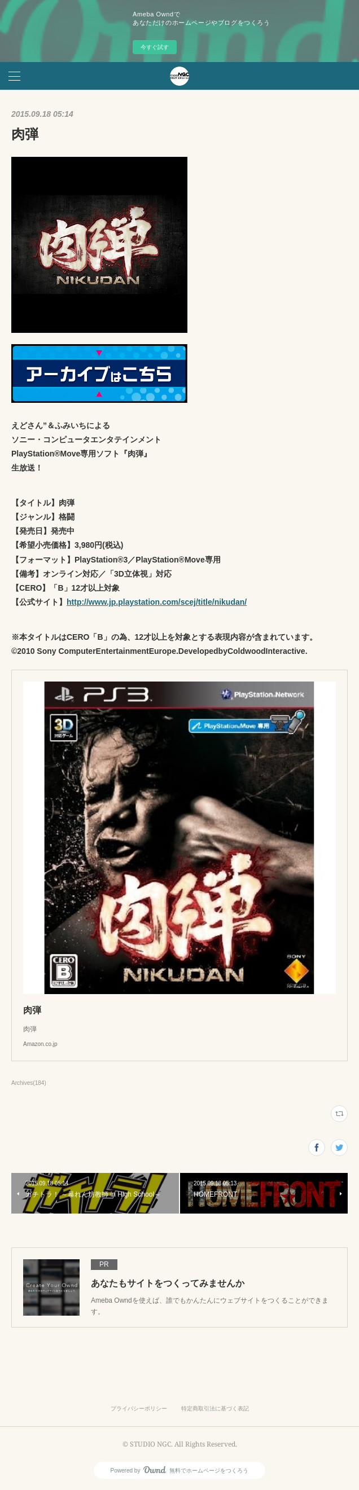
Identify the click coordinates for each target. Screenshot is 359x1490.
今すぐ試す (155, 47)
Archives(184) (28, 1083)
